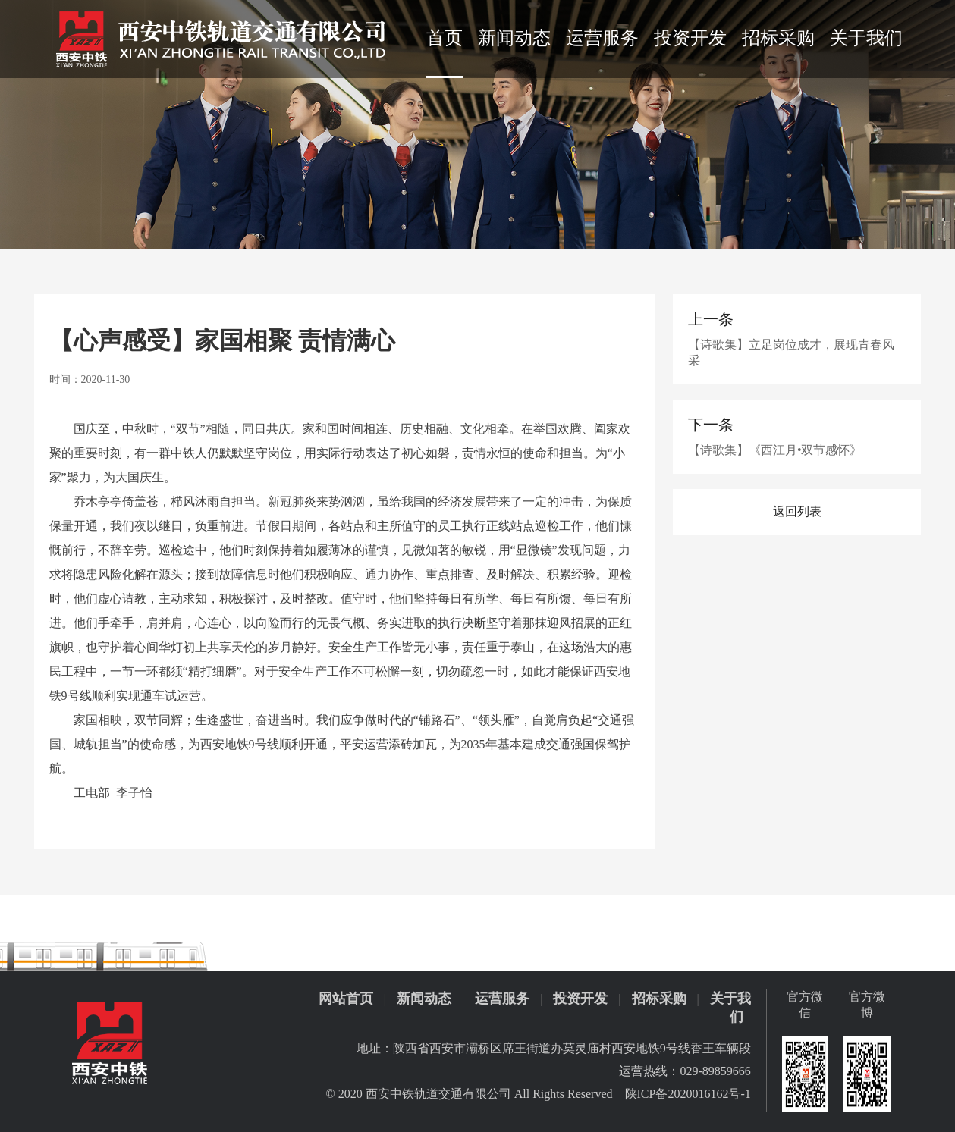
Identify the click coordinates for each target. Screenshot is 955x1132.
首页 (444, 38)
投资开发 (690, 38)
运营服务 (602, 38)
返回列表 (797, 511)
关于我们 (866, 38)
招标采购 (778, 38)
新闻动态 (514, 38)
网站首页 (346, 998)
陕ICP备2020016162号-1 (688, 1093)
